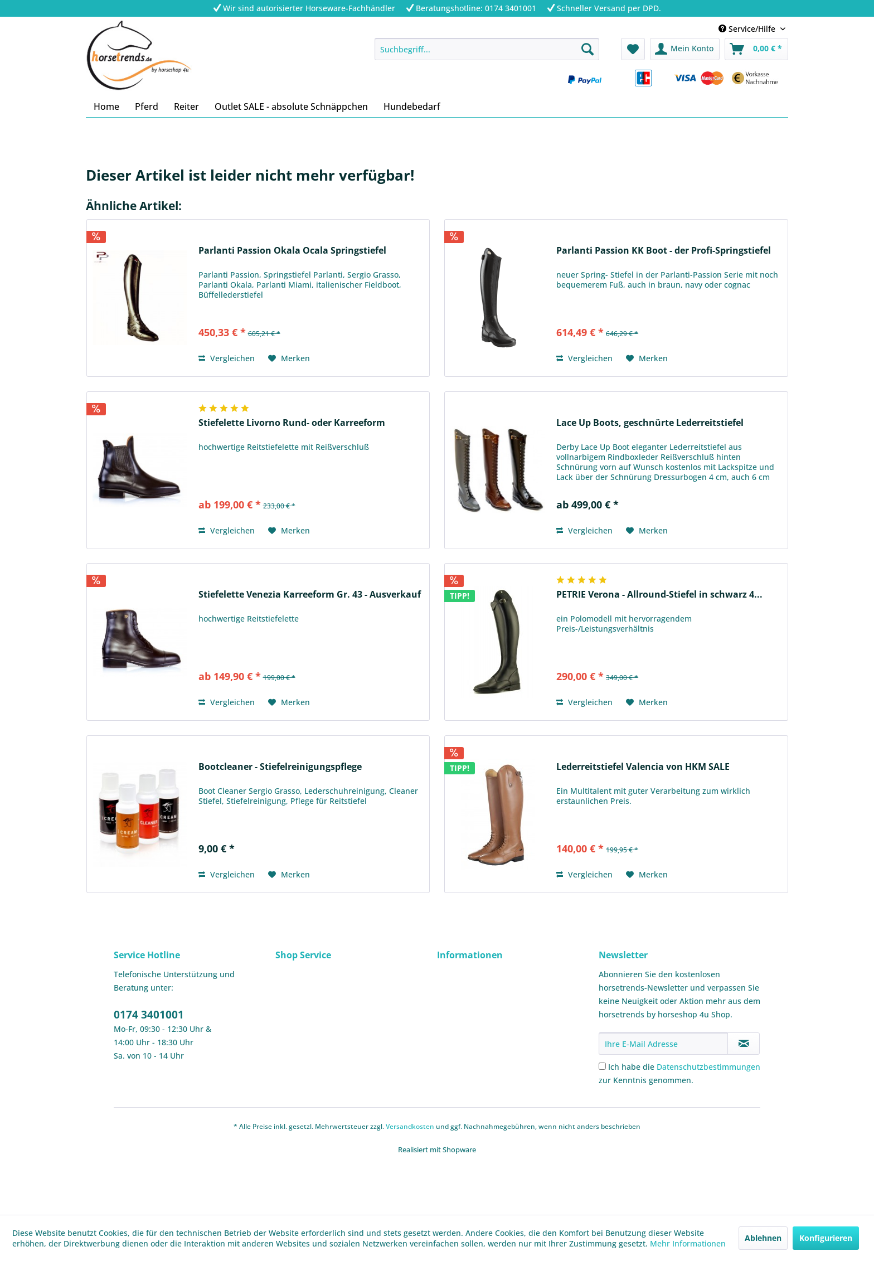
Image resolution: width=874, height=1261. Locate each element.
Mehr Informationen (688, 1243)
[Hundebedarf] (412, 106)
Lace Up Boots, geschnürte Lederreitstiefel (650, 423)
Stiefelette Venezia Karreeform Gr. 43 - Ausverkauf (309, 594)
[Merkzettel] (633, 49)
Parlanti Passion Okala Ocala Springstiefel (292, 250)
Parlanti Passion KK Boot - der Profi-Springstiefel (663, 250)
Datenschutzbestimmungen (708, 1066)
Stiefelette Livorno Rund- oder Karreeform (291, 423)
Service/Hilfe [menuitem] (748, 28)
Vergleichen (226, 358)
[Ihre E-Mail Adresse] (663, 1043)
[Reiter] (186, 106)
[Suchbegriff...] (487, 49)
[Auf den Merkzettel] (289, 358)
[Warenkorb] (756, 49)
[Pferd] (146, 106)
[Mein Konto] (685, 49)
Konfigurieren (825, 1238)
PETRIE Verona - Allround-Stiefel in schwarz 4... (659, 594)
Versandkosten (410, 1126)
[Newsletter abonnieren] (743, 1043)
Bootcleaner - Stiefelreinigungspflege (280, 767)
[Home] (106, 106)
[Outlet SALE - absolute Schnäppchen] (291, 106)
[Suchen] (587, 49)
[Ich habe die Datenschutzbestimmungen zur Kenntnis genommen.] (602, 1066)
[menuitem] (487, 49)
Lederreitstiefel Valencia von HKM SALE (643, 767)
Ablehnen (763, 1238)
